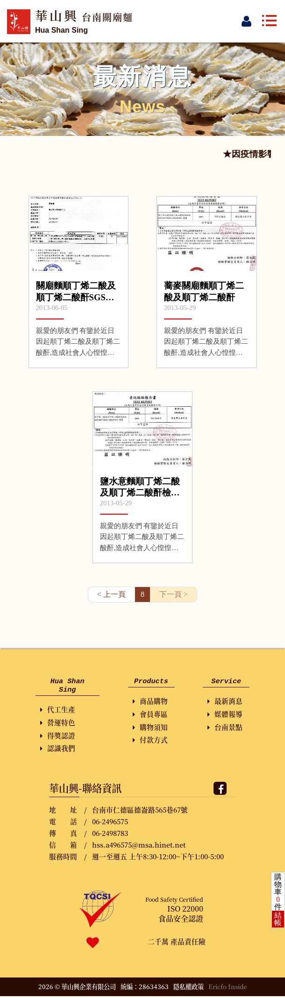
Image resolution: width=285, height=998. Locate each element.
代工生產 (57, 711)
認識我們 (57, 750)
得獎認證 (57, 737)
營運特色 (57, 724)
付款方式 (150, 740)
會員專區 (150, 715)
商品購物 (150, 702)
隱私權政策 (188, 988)
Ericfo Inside (227, 988)
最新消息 (224, 702)
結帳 (278, 919)
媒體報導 (224, 715)
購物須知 (150, 728)
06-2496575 (110, 823)
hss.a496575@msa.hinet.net (138, 846)
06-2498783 (110, 835)
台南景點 (224, 728)
